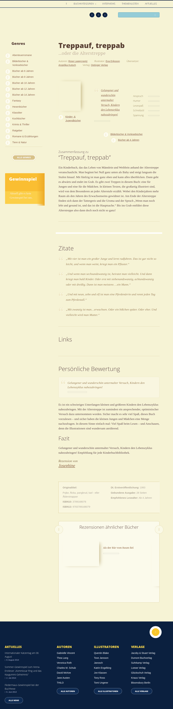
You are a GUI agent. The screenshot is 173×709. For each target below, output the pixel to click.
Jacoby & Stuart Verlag (143, 624)
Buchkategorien (84, 3)
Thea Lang (62, 629)
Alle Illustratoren (108, 662)
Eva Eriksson (113, 61)
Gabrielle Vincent (66, 624)
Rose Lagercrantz (78, 61)
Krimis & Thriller (20, 124)
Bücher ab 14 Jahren (23, 94)
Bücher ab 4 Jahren (128, 140)
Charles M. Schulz (66, 639)
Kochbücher (18, 118)
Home (67, 4)
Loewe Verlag (138, 639)
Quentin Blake (101, 624)
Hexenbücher (19, 106)
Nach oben (155, 603)
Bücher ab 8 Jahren (23, 77)
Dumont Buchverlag (141, 629)
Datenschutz (12, 690)
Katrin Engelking (102, 639)
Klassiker (17, 112)
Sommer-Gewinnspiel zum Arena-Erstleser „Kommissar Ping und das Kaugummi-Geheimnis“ (23, 642)
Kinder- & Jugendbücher (73, 118)
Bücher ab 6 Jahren (23, 71)
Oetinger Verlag (99, 65)
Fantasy (16, 100)
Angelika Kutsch (67, 65)
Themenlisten (130, 3)
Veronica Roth (64, 634)
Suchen (156, 15)
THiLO (60, 654)
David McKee (64, 644)
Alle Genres (24, 157)
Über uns (128, 695)
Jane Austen (63, 649)
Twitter (105, 14)
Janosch (98, 634)
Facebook (98, 14)
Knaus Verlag (138, 649)
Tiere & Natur (19, 142)
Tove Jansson (101, 629)
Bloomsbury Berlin (140, 654)
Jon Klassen (100, 644)
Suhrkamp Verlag (140, 634)
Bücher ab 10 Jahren (23, 83)
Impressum (11, 695)
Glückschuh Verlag (141, 644)
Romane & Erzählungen (25, 136)
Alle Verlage (141, 662)
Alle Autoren (68, 662)
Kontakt (114, 695)
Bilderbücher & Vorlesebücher (20, 63)
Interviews (109, 3)
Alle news (14, 672)
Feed (92, 14)
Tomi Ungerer (101, 654)
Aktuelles (151, 3)
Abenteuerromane (22, 55)
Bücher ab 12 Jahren (23, 89)
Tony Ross (99, 649)
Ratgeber (17, 130)
